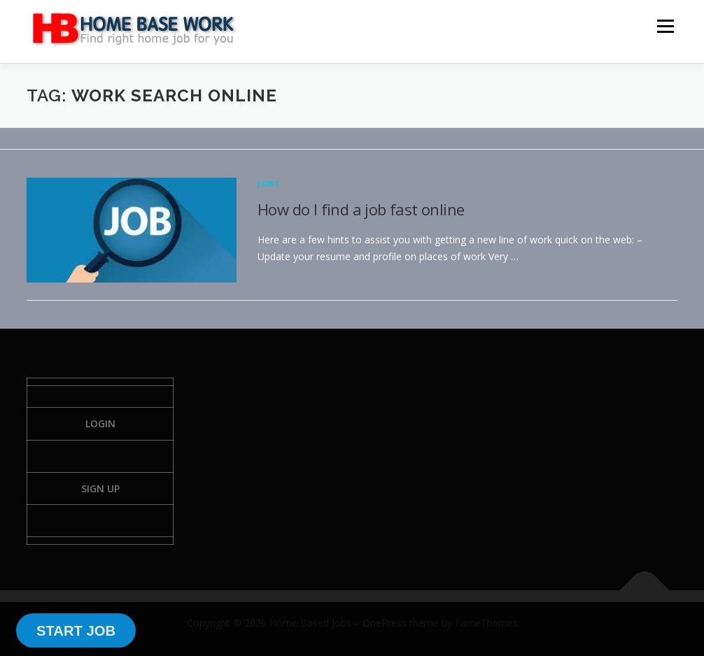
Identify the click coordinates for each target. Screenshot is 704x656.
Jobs (269, 183)
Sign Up (100, 488)
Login (100, 423)
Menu (665, 26)
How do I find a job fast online (361, 209)
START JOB (75, 631)
